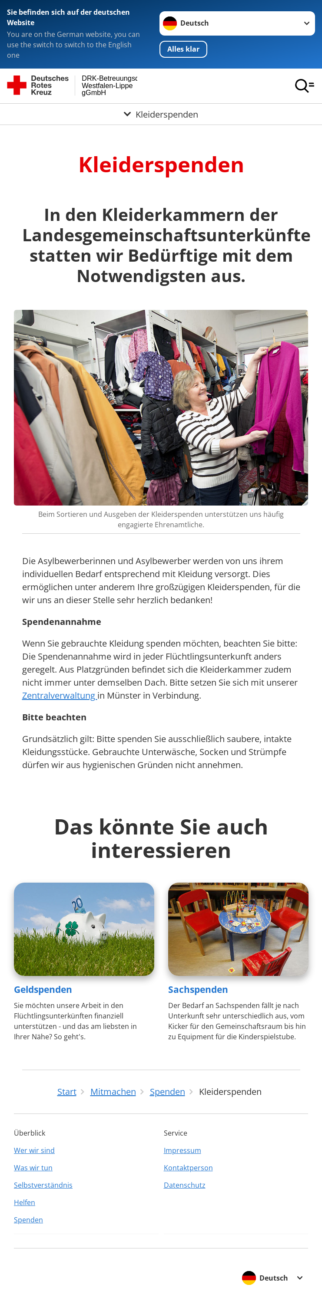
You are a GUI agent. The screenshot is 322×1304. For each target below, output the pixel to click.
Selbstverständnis (43, 1185)
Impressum (182, 1150)
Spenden (28, 1220)
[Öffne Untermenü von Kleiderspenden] (161, 114)
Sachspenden (198, 989)
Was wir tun (33, 1168)
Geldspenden (43, 989)
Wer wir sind (34, 1150)
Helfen (24, 1202)
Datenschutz (185, 1185)
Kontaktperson (188, 1168)
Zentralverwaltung (59, 695)
